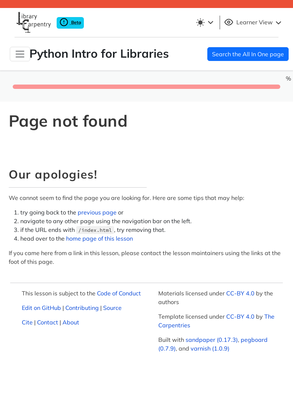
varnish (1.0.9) (210, 348)
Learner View (253, 22)
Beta (70, 22)
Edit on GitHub (41, 307)
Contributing (82, 307)
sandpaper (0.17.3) (212, 339)
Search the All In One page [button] (248, 54)
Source (112, 307)
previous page (97, 212)
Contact (47, 322)
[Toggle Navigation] (20, 54)
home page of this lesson (99, 238)
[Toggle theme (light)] (206, 22)
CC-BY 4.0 (240, 293)
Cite (27, 322)
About (70, 322)
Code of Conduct (119, 293)
